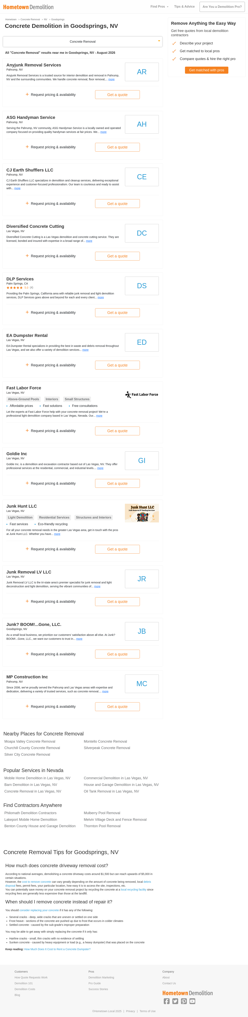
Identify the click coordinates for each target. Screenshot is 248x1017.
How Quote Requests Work (31, 977)
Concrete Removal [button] (83, 41)
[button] (166, 1001)
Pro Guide (95, 983)
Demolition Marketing (101, 977)
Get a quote (117, 95)
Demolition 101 (24, 983)
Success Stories (98, 989)
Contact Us (169, 983)
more (111, 79)
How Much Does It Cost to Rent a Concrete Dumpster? (57, 949)
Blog (17, 995)
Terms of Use (148, 1011)
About (166, 977)
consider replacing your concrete (39, 910)
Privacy (130, 1011)
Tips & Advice (184, 6)
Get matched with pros (206, 70)
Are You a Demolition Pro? (222, 6)
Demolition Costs (25, 989)
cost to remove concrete (36, 881)
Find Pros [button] (158, 6)
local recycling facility (133, 889)
